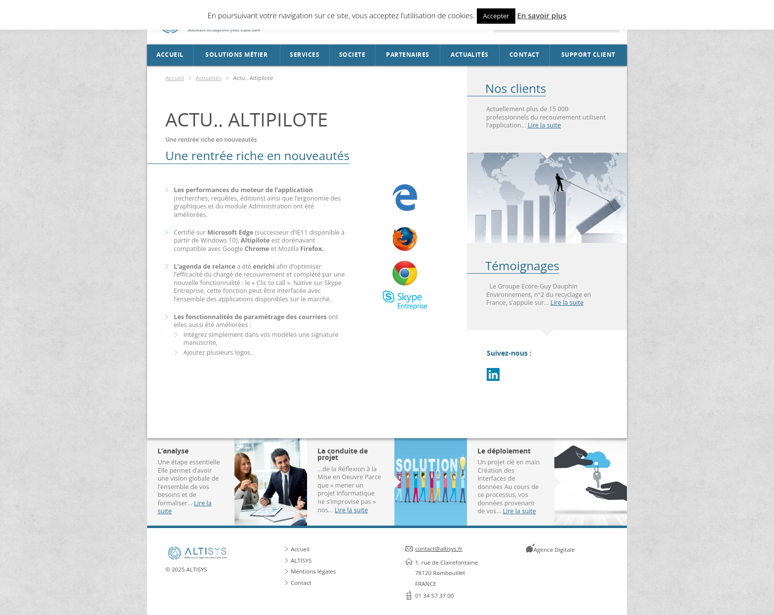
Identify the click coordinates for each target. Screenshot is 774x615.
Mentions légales (313, 571)
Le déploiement (504, 450)
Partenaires (407, 55)
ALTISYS (301, 560)
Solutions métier (236, 55)
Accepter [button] (496, 15)
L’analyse (173, 450)
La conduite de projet (342, 454)
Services (304, 55)
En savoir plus (542, 15)
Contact (524, 55)
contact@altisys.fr (439, 548)
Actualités (470, 55)
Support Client (588, 55)
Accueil (169, 55)
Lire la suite (544, 125)
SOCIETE (352, 55)
